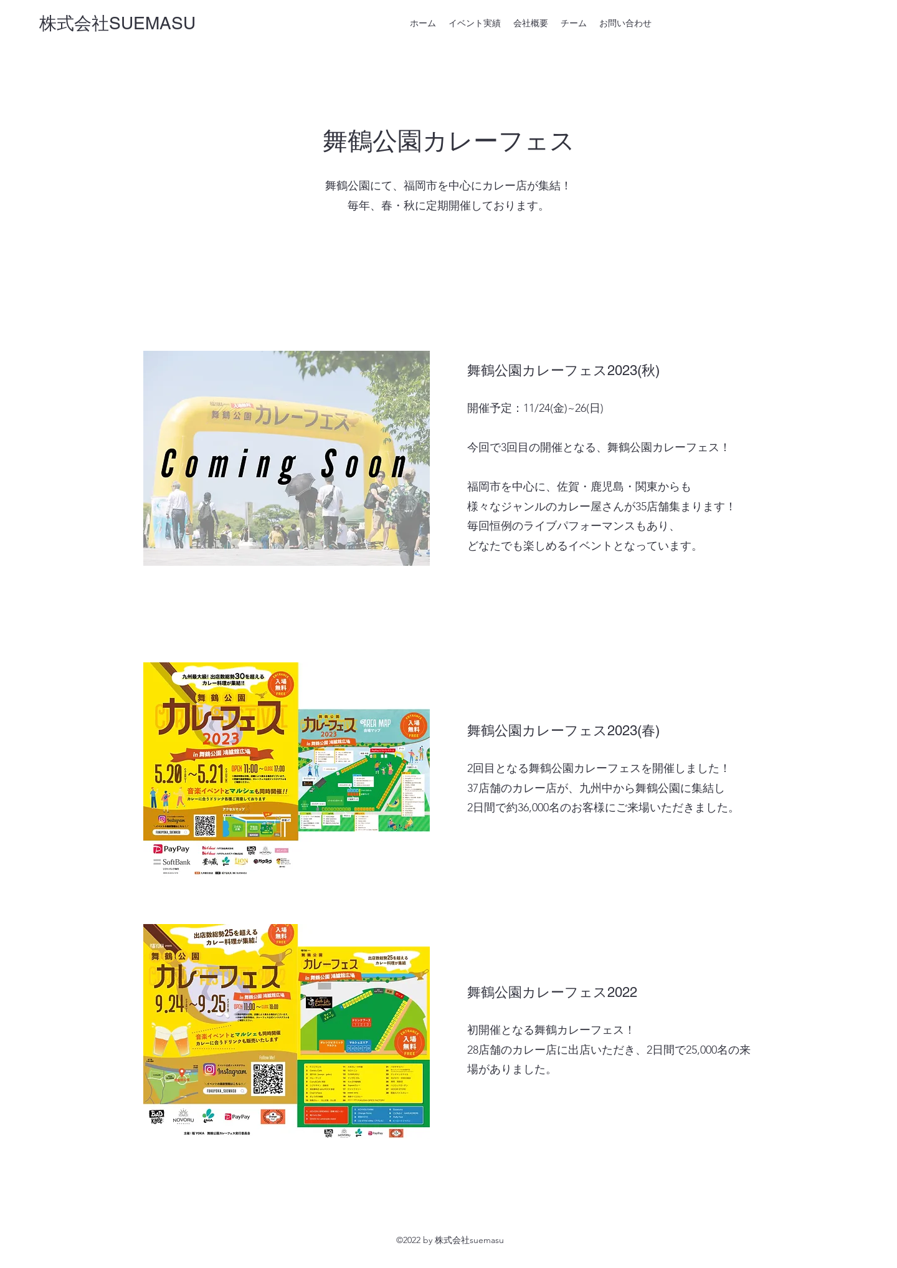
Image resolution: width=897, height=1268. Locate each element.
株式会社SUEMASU (117, 23)
